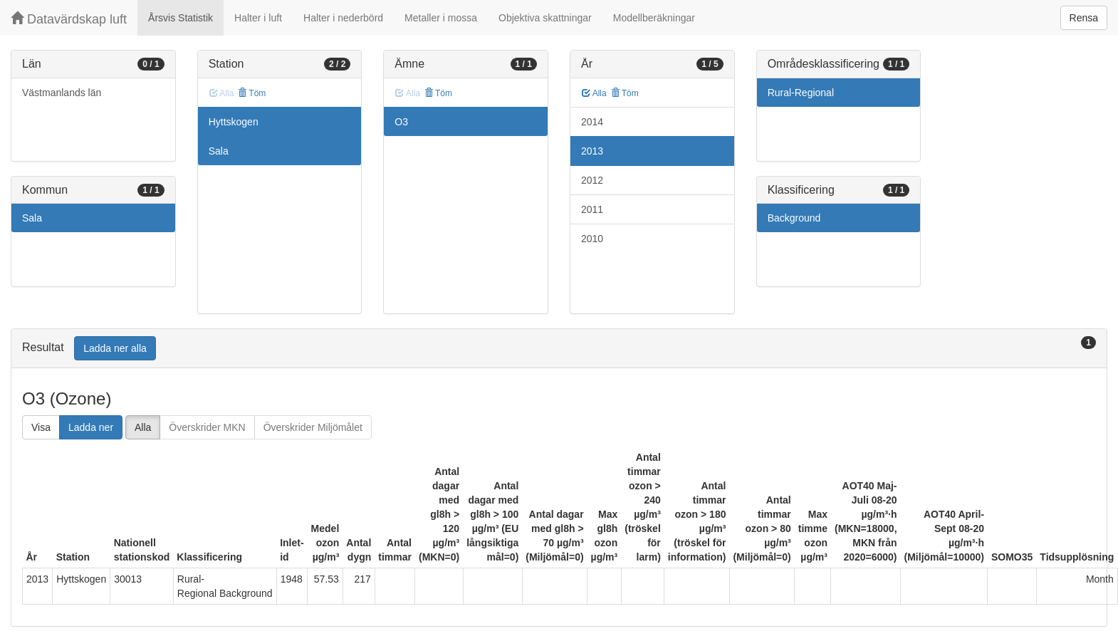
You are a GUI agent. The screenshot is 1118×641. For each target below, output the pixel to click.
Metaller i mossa (440, 18)
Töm (252, 93)
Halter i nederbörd (343, 18)
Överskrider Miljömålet (312, 427)
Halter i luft (258, 18)
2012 (592, 180)
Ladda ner (90, 427)
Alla (594, 93)
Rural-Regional (801, 92)
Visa (41, 427)
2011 (592, 209)
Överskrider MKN (207, 427)
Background (794, 218)
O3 (401, 121)
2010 (592, 238)
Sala (32, 218)
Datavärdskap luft (69, 18)
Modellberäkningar (654, 18)
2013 (592, 151)
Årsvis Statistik (180, 18)
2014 (592, 121)
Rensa (1084, 18)
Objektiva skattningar (545, 18)
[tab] (559, 348)
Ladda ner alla (115, 348)
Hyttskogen (233, 121)
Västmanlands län (61, 92)
